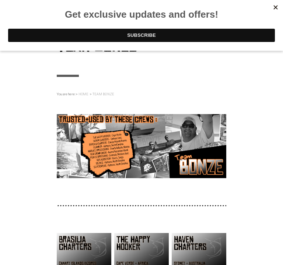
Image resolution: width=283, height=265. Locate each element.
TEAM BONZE (103, 94)
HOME (83, 94)
